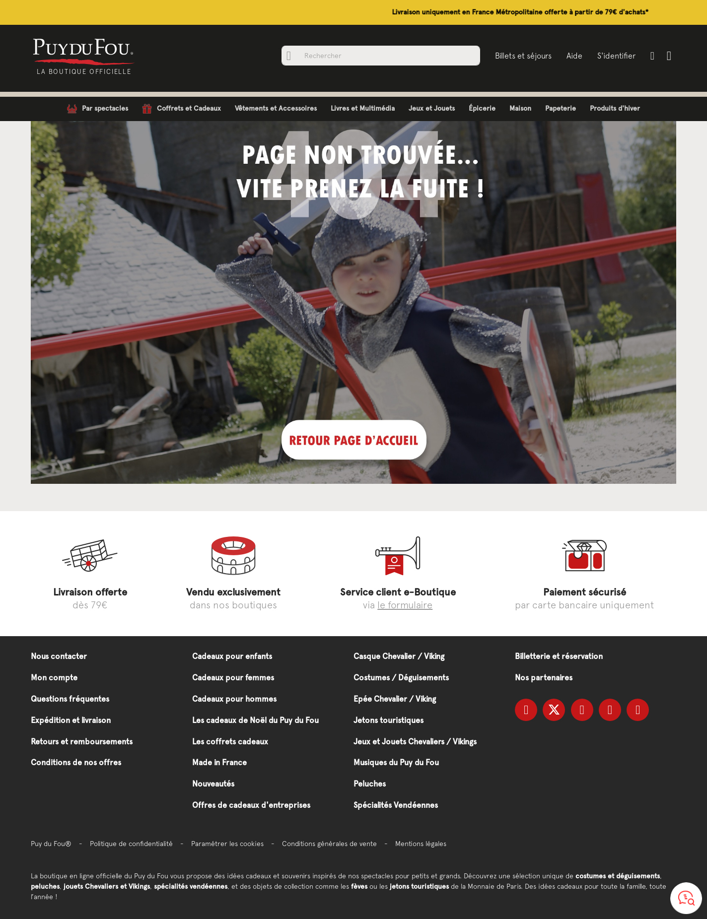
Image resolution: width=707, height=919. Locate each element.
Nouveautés (213, 783)
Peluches (370, 783)
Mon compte (54, 677)
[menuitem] (97, 109)
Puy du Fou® (51, 844)
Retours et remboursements (82, 741)
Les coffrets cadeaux (230, 741)
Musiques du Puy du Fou (396, 762)
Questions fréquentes (70, 699)
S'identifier (616, 55)
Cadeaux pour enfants (232, 656)
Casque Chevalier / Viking (399, 656)
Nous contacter (59, 656)
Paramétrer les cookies (227, 844)
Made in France (219, 762)
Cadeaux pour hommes (234, 699)
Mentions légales (420, 844)
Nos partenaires (543, 677)
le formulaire (404, 604)
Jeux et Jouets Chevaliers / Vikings (415, 741)
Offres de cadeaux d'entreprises (251, 805)
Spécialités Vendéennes (396, 805)
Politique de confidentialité (131, 844)
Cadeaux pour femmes (233, 677)
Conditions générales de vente (329, 844)
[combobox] (381, 56)
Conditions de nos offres (76, 762)
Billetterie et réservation (559, 656)
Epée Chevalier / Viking (395, 699)
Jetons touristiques (389, 720)
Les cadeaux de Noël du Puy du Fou (255, 720)
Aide (574, 55)
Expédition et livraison (71, 720)
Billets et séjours (523, 55)
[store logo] (84, 51)
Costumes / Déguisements (401, 677)
